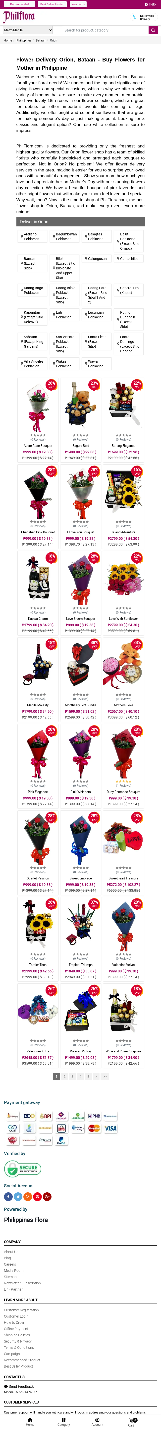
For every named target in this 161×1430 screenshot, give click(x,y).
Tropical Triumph (81, 964)
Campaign (12, 1350)
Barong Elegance (123, 445)
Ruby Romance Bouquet (123, 791)
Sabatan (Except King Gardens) (32, 341)
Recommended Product (22, 1357)
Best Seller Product (52, 4)
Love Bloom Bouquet (80, 618)
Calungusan (96, 258)
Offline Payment (16, 1325)
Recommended (19, 4)
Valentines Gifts (38, 1051)
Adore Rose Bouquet (38, 445)
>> (105, 1076)
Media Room (13, 1267)
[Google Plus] (47, 1194)
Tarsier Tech (38, 964)
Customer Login (16, 1313)
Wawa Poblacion (94, 363)
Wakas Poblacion (62, 363)
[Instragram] (27, 1194)
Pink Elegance (38, 791)
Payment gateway (20, 1101)
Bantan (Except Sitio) (28, 263)
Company (12, 1238)
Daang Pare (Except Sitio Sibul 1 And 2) (96, 294)
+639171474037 (25, 1389)
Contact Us (14, 1374)
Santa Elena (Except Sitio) (96, 341)
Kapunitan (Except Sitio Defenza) (32, 317)
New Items (78, 4)
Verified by (14, 1152)
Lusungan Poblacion (94, 314)
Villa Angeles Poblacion (32, 363)
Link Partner (13, 1286)
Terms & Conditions (19, 1344)
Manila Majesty (38, 705)
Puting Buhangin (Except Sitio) (126, 319)
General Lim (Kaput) (128, 290)
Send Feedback (19, 1383)
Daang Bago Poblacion (32, 290)
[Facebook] (8, 1194)
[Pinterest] (37, 1194)
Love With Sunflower (123, 618)
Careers (10, 1261)
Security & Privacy (18, 1338)
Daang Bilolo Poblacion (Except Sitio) (64, 294)
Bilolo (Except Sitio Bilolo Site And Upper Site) (64, 268)
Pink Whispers (80, 791)
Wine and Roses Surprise (123, 1051)
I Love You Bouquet (80, 532)
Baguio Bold (80, 445)
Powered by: (15, 1206)
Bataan (41, 40)
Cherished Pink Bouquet (38, 532)
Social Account (17, 1183)
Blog (7, 1255)
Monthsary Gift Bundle (80, 705)
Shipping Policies (17, 1332)
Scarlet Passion (38, 878)
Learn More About (20, 1297)
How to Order (14, 1319)
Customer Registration (21, 1307)
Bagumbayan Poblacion (65, 236)
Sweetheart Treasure (123, 878)
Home (8, 40)
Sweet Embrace (81, 878)
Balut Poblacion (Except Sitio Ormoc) (128, 241)
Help (150, 4)
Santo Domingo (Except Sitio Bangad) (128, 343)
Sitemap (10, 1273)
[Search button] (153, 30)
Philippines (23, 40)
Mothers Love (123, 705)
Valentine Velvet (123, 964)
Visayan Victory (81, 1051)
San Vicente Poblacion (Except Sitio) (63, 343)
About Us (11, 1248)
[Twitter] (18, 1194)
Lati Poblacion (62, 314)
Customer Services (21, 1399)
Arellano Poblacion (30, 236)
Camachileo (127, 258)
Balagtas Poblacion (94, 236)
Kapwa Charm (38, 618)
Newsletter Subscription (22, 1280)
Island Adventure (123, 532)
